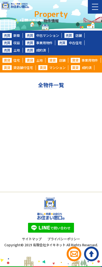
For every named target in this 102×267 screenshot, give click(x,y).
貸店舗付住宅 (17, 67)
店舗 (73, 35)
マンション (52, 67)
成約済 (35, 50)
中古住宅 (70, 42)
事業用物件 (38, 42)
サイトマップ (32, 239)
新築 (11, 35)
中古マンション (42, 35)
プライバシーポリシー (63, 239)
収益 (11, 42)
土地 (11, 50)
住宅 (11, 60)
